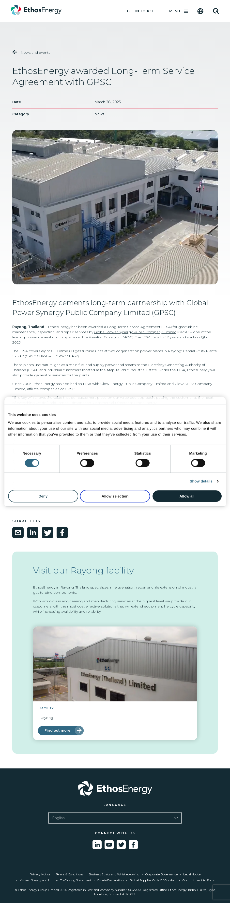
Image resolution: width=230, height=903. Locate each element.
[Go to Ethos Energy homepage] (115, 788)
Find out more (57, 730)
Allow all (187, 496)
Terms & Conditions (69, 874)
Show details (201, 481)
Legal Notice (191, 874)
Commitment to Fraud (198, 880)
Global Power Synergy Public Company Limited (135, 332)
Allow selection (115, 496)
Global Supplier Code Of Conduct (153, 880)
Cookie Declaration (110, 880)
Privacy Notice (40, 874)
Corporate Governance (161, 874)
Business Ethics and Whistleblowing (114, 874)
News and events (31, 52)
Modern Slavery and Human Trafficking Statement (55, 880)
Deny (43, 496)
